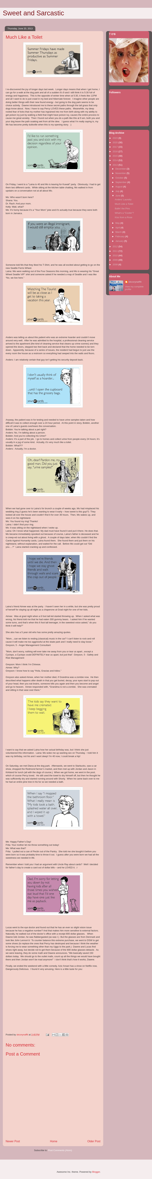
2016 (115, 151)
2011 (115, 251)
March (118, 232)
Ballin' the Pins (122, 208)
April (118, 227)
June (118, 195)
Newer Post (13, 1141)
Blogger (96, 1172)
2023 (115, 138)
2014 (115, 160)
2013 (115, 165)
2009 (115, 260)
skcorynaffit (135, 281)
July (117, 191)
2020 (115, 142)
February (120, 236)
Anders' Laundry (123, 199)
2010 (115, 255)
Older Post (93, 1141)
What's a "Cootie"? (124, 213)
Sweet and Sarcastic (33, 13)
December (121, 168)
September (121, 182)
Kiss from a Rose (123, 217)
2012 (115, 246)
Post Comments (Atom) (60, 1150)
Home (53, 1141)
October (119, 177)
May (117, 223)
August (119, 186)
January (119, 241)
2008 (115, 264)
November (121, 173)
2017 (115, 147)
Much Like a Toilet (124, 204)
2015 (115, 156)
